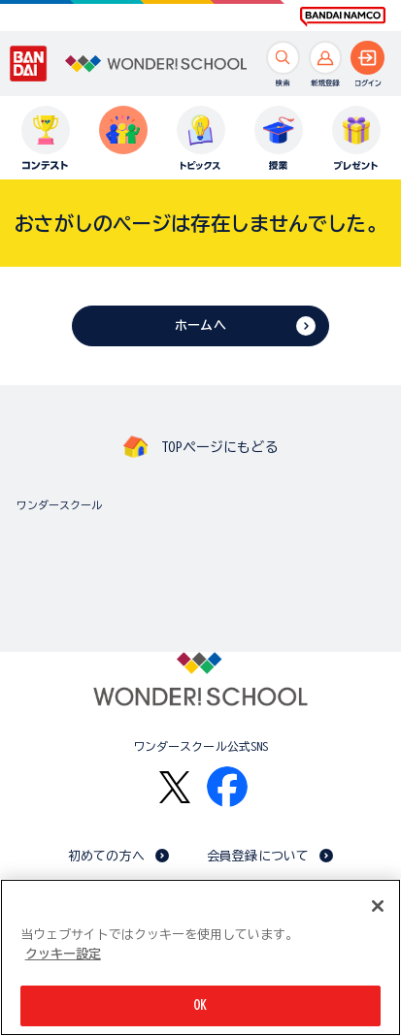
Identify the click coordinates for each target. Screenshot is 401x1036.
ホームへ (200, 325)
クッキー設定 (63, 954)
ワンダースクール (60, 505)
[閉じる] (377, 907)
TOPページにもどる (219, 447)
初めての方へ (106, 856)
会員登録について (258, 856)
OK (200, 1006)
